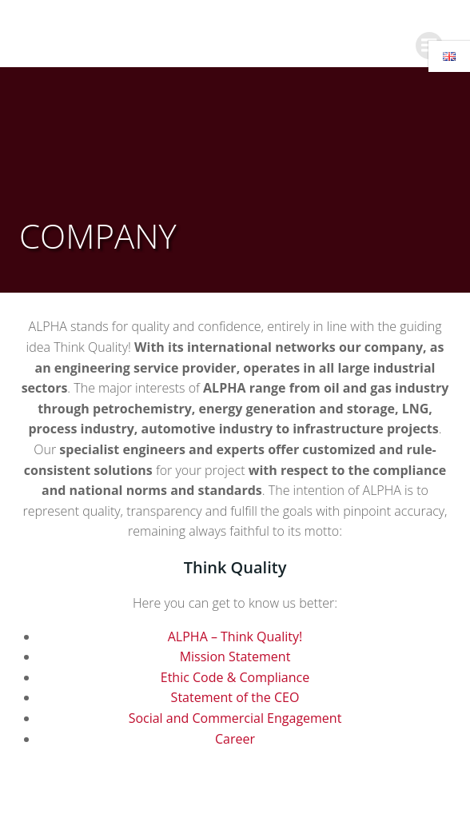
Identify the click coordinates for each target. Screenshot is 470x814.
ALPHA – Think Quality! (235, 636)
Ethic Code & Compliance (235, 677)
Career (235, 739)
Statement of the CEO (235, 697)
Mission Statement (235, 656)
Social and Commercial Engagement (235, 718)
